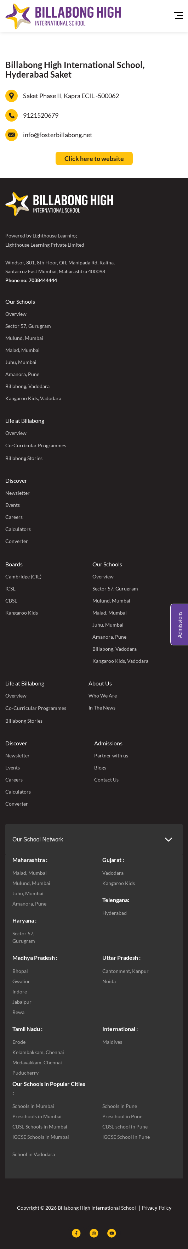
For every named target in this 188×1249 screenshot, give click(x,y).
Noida (109, 981)
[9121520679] (11, 115)
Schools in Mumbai (33, 1106)
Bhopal (20, 971)
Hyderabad (114, 913)
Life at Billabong (24, 420)
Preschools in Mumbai (37, 1116)
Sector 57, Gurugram (28, 326)
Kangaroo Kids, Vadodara (33, 398)
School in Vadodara (33, 1154)
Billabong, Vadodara (27, 386)
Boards (14, 564)
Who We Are (103, 696)
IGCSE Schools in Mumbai (40, 1137)
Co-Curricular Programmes (35, 445)
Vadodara (113, 873)
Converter (16, 541)
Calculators (18, 529)
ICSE (10, 589)
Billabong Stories (23, 458)
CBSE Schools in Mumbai (39, 1127)
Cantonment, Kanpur (125, 971)
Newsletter (17, 493)
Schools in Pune (119, 1106)
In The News (102, 708)
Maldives (112, 1042)
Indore (19, 991)
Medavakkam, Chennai (37, 1062)
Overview (16, 314)
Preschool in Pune (122, 1116)
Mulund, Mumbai (24, 338)
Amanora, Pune (22, 374)
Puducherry (25, 1073)
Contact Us (106, 780)
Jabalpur (22, 1002)
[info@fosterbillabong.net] (11, 135)
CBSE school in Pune (125, 1127)
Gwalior (21, 981)
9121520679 (40, 115)
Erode (18, 1042)
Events (12, 505)
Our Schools (20, 301)
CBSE (11, 601)
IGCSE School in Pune (126, 1137)
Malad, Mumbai (22, 350)
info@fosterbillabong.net (57, 135)
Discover (16, 480)
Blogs (100, 767)
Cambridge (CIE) (23, 576)
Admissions (108, 743)
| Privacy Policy (154, 1208)
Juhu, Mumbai (20, 362)
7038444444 (43, 280)
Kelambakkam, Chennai (38, 1052)
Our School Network (37, 839)
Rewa (18, 1012)
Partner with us (111, 755)
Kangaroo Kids (21, 613)
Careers (14, 517)
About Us (100, 683)
